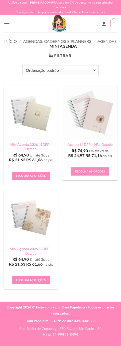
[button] (7, 23)
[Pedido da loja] (60, 70)
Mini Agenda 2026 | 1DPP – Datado (31, 147)
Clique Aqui (80, 12)
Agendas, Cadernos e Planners (57, 41)
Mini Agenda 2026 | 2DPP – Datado (31, 251)
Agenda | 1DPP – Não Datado (90, 145)
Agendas (107, 41)
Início (10, 41)
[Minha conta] (103, 23)
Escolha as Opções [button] (31, 175)
